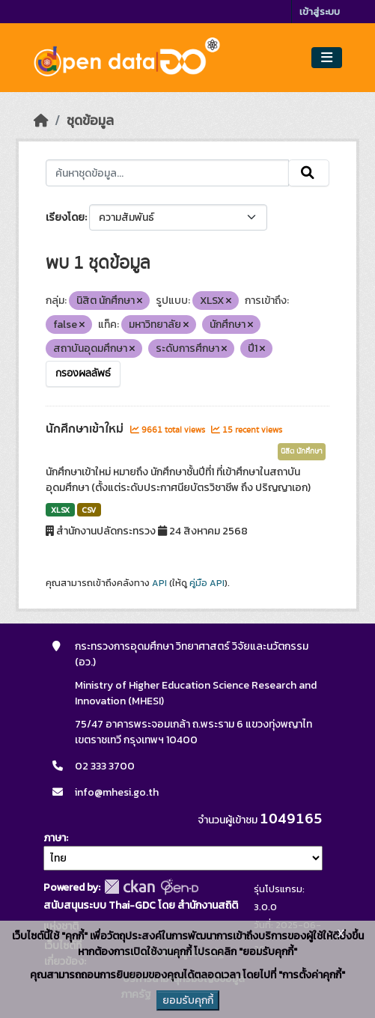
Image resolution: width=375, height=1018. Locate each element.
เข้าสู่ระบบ (319, 11)
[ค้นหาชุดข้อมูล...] (167, 172)
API (159, 583)
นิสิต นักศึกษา (302, 451)
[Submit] (308, 172)
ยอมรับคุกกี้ (187, 1000)
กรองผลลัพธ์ (83, 373)
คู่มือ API (207, 583)
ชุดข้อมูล (90, 120)
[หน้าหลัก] (41, 120)
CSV (89, 510)
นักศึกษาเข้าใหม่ (86, 429)
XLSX (60, 510)
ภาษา (54, 838)
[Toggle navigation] (326, 58)
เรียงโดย (65, 217)
